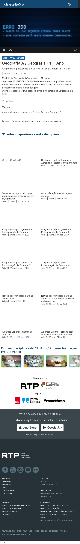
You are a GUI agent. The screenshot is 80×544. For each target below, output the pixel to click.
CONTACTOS (7, 502)
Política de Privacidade (11, 531)
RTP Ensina (7, 494)
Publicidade (64, 531)
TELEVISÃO (6, 485)
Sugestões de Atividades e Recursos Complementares (31, 121)
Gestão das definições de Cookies (56, 520)
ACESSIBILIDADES (9, 511)
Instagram (20, 470)
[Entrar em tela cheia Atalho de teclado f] (75, 50)
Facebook (5, 470)
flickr (36, 470)
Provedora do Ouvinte (13, 508)
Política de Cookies (31, 531)
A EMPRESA (45, 502)
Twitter (13, 470)
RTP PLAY (44, 479)
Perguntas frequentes (51, 493)
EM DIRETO (44, 482)
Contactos (45, 496)
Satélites (6, 514)
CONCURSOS (45, 490)
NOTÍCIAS (6, 479)
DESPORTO (6, 482)
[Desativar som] (11, 50)
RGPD (42, 517)
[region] (40, 30)
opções (7, 101)
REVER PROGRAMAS (48, 485)
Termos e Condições (49, 531)
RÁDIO (4, 488)
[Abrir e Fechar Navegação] (76, 4)
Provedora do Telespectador (16, 505)
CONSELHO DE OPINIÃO (50, 508)
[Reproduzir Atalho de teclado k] (4, 50)
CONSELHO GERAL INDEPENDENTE (54, 505)
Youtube (28, 470)
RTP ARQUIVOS (8, 491)
